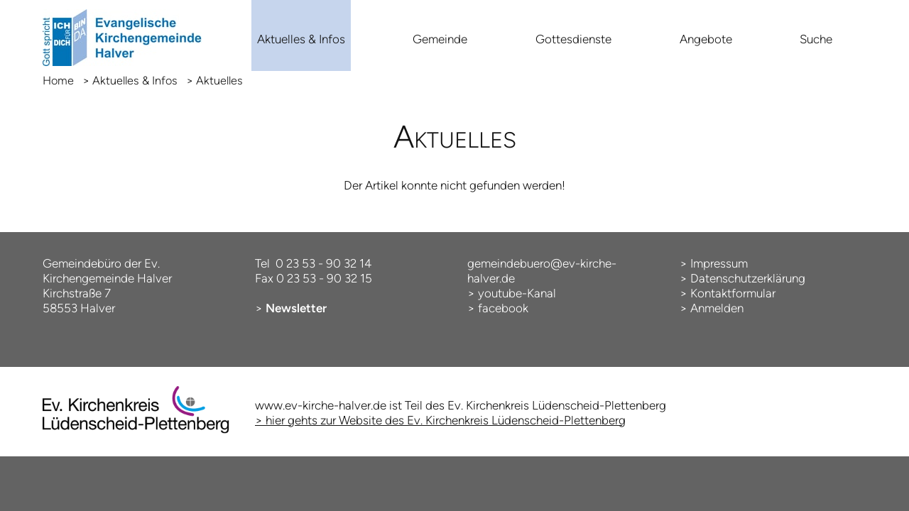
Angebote (706, 39)
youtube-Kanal (517, 293)
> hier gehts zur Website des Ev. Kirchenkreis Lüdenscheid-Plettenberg (440, 420)
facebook (503, 308)
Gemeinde (440, 39)
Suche (816, 39)
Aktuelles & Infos (301, 39)
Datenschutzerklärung (747, 278)
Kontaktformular (732, 293)
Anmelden (717, 308)
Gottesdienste (573, 39)
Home (58, 80)
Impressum (719, 263)
